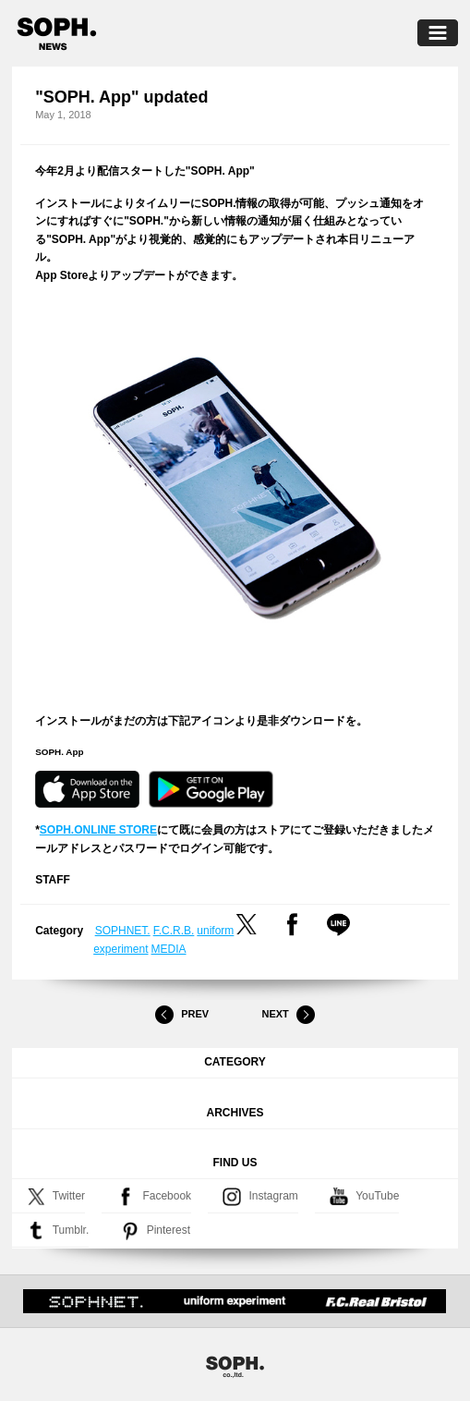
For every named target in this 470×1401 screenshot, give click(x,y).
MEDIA (169, 949)
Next (288, 1014)
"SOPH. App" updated (121, 97)
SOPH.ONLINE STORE (98, 829)
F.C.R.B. (174, 930)
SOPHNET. (123, 930)
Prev (182, 1014)
